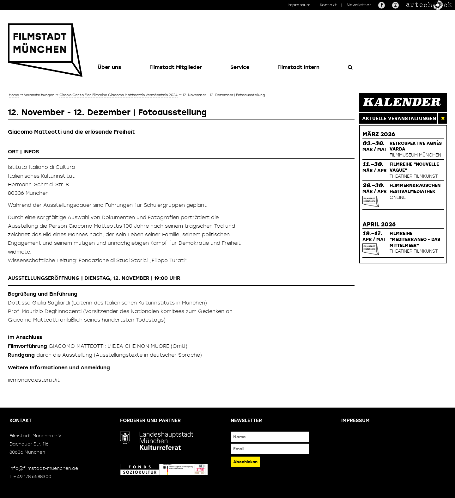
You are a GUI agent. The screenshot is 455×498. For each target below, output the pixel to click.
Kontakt (328, 5)
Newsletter (359, 5)
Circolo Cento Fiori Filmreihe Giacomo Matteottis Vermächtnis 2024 (118, 94)
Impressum (299, 5)
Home (14, 94)
